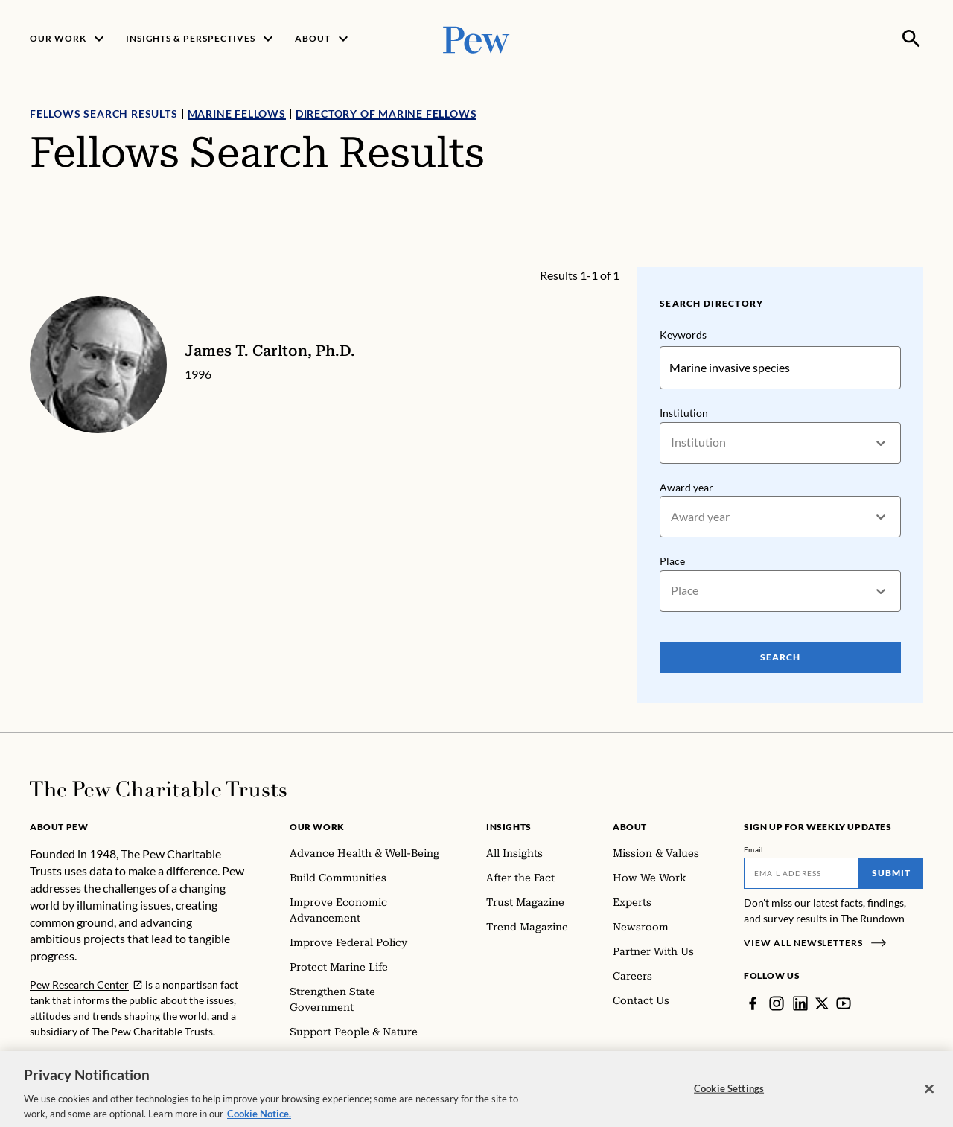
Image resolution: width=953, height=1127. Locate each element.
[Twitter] (822, 1003)
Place (672, 561)
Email (754, 849)
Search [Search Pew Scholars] (780, 657)
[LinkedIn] (800, 1003)
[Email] (801, 873)
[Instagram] (776, 1003)
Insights (509, 826)
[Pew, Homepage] (476, 38)
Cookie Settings (729, 1096)
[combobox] (672, 442)
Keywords (683, 334)
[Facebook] (753, 1003)
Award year (686, 486)
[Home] (158, 789)
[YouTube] (843, 1003)
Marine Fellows (237, 113)
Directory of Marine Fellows (386, 113)
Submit (891, 872)
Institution (684, 412)
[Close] (929, 1096)
